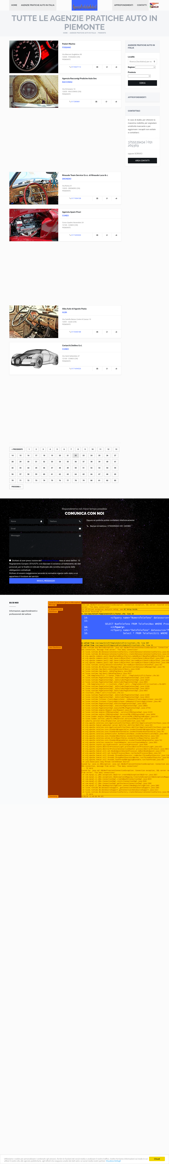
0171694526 (76, 369)
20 (60, 456)
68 (107, 474)
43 (20, 468)
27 (115, 456)
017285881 (75, 102)
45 (36, 468)
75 (52, 481)
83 (115, 481)
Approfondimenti (123, 5)
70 (12, 481)
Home (14, 5)
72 (28, 481)
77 (68, 481)
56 (12, 474)
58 (28, 474)
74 (44, 481)
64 (76, 474)
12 (108, 449)
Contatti (142, 5)
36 (76, 462)
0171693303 (76, 235)
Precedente (17, 449)
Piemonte (102, 33)
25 (99, 456)
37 (83, 462)
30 (28, 462)
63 (68, 474)
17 (36, 456)
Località (131, 57)
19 (52, 456)
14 (12, 456)
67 (99, 474)
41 (115, 462)
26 (107, 456)
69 (115, 474)
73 (36, 481)
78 (76, 481)
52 (91, 468)
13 (116, 449)
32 (44, 462)
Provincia (132, 73)
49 (68, 468)
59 (36, 474)
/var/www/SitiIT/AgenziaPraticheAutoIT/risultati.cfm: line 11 (118, 645)
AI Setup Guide (130, 610)
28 (12, 462)
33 (52, 462)
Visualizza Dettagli (138, 1160)
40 (107, 462)
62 (60, 474)
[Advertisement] (65, 140)
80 (91, 481)
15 (20, 456)
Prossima (16, 487)
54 (107, 468)
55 (115, 468)
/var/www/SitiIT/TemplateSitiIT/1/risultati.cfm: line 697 (116, 643)
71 (20, 481)
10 (92, 449)
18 (44, 456)
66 (91, 474)
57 (20, 474)
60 (44, 474)
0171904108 (76, 199)
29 (20, 462)
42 (12, 468)
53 (99, 468)
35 (68, 462)
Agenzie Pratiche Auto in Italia (37, 5)
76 (60, 481)
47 (52, 468)
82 (107, 481)
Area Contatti (142, 161)
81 (99, 481)
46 (44, 468)
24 (91, 456)
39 (99, 462)
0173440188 (76, 332)
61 (52, 474)
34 (60, 462)
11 (100, 449)
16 (28, 456)
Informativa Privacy (50, 561)
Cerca (142, 83)
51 (83, 468)
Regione (131, 67)
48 (60, 468)
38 (91, 462)
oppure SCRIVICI (135, 154)
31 (36, 462)
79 (83, 481)
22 (76, 456)
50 (76, 468)
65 (83, 474)
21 (68, 456)
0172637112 (76, 67)
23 (83, 456)
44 (28, 468)
